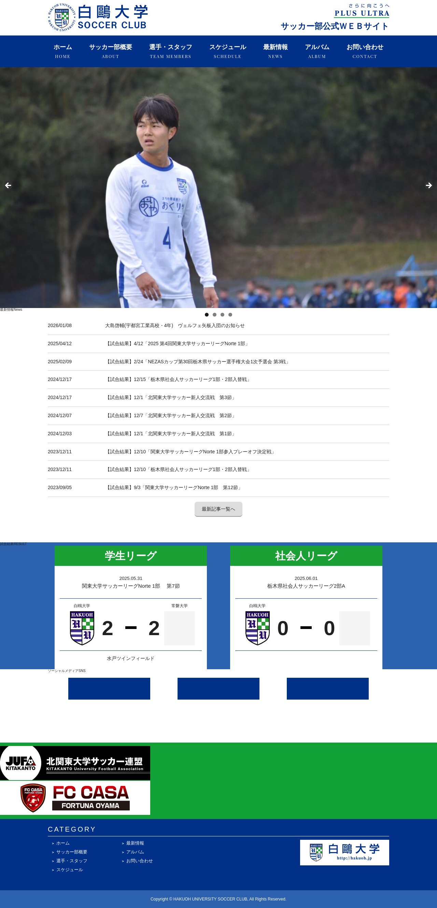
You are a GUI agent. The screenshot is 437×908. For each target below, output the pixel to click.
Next (428, 186)
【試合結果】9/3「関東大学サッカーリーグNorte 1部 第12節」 (174, 487)
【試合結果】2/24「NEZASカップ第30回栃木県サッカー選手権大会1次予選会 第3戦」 (198, 361)
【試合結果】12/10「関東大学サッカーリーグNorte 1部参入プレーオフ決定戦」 (190, 451)
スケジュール (227, 51)
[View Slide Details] (218, 187)
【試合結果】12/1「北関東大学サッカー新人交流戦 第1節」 (171, 433)
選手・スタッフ (170, 51)
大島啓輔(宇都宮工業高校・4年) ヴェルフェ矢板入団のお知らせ (175, 325)
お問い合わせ (365, 51)
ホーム (63, 51)
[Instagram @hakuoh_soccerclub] (109, 689)
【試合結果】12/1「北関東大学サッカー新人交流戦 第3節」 (171, 397)
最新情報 (275, 51)
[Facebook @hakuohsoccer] (328, 689)
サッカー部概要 (110, 51)
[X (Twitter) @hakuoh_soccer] (218, 689)
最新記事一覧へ (218, 509)
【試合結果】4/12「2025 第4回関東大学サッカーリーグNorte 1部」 (177, 343)
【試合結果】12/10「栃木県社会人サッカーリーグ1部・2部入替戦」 (178, 469)
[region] (218, 187)
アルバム (317, 51)
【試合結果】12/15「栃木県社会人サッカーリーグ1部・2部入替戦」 (178, 379)
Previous (8, 186)
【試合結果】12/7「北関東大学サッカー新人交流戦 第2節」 (171, 415)
